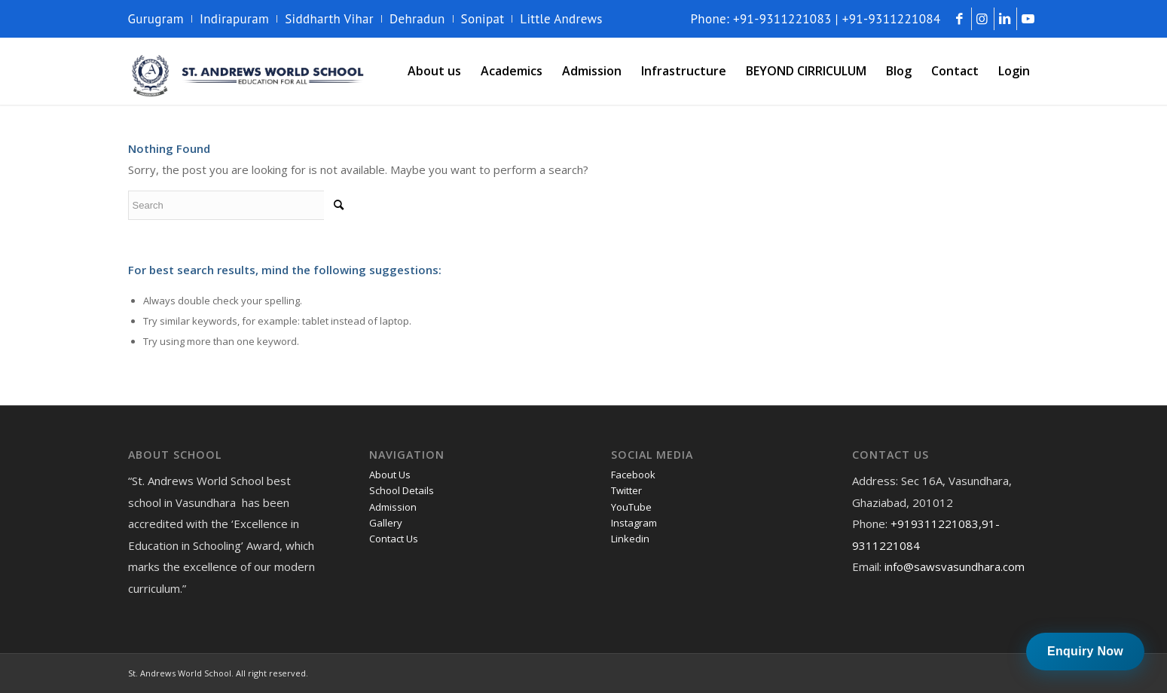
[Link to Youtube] (1028, 19)
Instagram (634, 523)
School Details (401, 490)
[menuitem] (160, 19)
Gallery (385, 523)
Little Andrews (561, 19)
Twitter (626, 490)
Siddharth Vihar (329, 19)
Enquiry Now (1085, 651)
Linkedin (630, 538)
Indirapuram (234, 19)
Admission (393, 507)
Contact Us (393, 538)
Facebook (633, 474)
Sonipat (483, 19)
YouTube (631, 507)
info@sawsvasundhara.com (954, 566)
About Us (390, 474)
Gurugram (156, 19)
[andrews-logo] (248, 71)
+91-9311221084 (891, 19)
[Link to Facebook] (960, 19)
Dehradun (417, 19)
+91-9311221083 (782, 19)
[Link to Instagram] (983, 19)
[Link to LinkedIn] (1005, 19)
